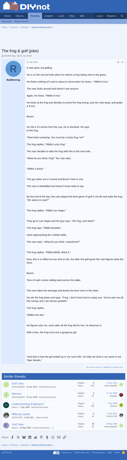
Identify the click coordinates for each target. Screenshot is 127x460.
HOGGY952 (17, 417)
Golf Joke (18, 383)
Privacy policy (98, 452)
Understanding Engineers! (28, 404)
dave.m (15, 407)
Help (109, 452)
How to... (20, 15)
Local (61, 15)
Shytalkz (113, 396)
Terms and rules (81, 452)
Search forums (21, 21)
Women (16, 393)
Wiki (82, 15)
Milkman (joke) (21, 414)
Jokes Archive (42, 417)
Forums (35, 15)
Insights (48, 15)
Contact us (66, 452)
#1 (122, 62)
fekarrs (15, 428)
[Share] (118, 62)
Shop (72, 15)
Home (7, 15)
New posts (7, 21)
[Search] (122, 16)
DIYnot (7, 452)
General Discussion (47, 387)
